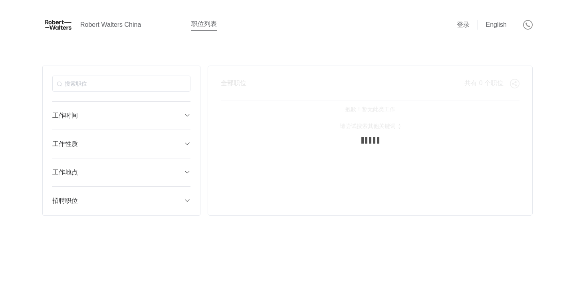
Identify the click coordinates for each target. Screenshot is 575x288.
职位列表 (204, 23)
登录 (463, 24)
